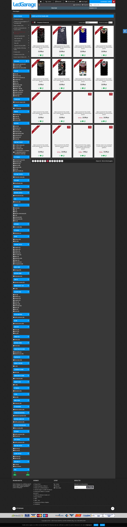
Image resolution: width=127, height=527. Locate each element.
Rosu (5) (16, 307)
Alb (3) (15, 74)
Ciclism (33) (17, 239)
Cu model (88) (17, 227)
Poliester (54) (17, 131)
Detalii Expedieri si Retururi (40, 486)
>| (62, 161)
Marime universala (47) (19, 213)
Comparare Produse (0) (43, 22)
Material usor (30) (18, 353)
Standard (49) (17, 189)
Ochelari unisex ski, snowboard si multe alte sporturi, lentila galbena (104, 146)
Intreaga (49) (17, 270)
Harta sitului (57, 488)
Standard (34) (17, 391)
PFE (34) (16, 372)
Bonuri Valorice (37, 497)
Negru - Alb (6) (17, 88)
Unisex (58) (16, 120)
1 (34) (15, 288)
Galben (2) (16, 251)
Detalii (96, 525)
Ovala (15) (16, 339)
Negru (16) (16, 304)
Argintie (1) (16, 79)
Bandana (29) (17, 161)
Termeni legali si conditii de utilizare (42, 489)
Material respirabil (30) (19, 415)
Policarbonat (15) (18, 195)
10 (57, 161)
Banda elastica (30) (18, 409)
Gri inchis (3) (17, 254)
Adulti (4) (16, 208)
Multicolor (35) (17, 258)
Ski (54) (15, 241)
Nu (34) (15, 397)
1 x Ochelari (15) (18, 148)
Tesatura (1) (17, 137)
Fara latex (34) (17, 360)
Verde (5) (16, 311)
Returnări (57, 486)
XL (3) (15, 220)
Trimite (89, 487)
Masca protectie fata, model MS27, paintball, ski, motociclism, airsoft (104, 47)
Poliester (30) (17, 403)
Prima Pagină (16, 11)
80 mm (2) (16, 450)
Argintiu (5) (16, 249)
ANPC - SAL (36, 500)
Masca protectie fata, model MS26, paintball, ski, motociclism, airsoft (83, 47)
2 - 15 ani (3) (17, 108)
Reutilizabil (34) (17, 183)
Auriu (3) (16, 302)
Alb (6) (15, 294)
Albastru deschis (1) (19, 77)
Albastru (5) (17, 75)
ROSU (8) (16, 95)
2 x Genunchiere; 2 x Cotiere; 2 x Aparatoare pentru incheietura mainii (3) (21, 152)
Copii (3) (16, 116)
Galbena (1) (16, 253)
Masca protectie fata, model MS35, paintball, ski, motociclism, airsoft (104, 80)
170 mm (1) (16, 456)
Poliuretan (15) (17, 276)
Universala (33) (17, 219)
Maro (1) (16, 256)
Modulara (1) (17, 233)
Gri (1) (15, 81)
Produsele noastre (18, 19)
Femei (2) (16, 118)
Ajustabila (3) (17, 352)
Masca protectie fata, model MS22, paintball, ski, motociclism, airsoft (40, 47)
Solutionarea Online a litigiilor (41, 502)
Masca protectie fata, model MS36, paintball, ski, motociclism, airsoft (40, 113)
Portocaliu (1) (17, 94)
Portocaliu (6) (17, 305)
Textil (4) (16, 139)
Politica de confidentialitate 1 (41, 488)
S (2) (15, 215)
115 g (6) (16, 329)
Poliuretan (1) (17, 135)
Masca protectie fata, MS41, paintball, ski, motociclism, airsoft (62, 146)
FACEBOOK (36, 504)
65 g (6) (15, 333)
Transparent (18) (18, 263)
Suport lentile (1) (18, 170)
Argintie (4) (16, 247)
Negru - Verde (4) (18, 90)
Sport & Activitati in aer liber (26, 11)
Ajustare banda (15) (19, 282)
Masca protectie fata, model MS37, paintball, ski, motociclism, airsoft (62, 113)
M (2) (15, 211)
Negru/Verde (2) (18, 92)
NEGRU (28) (17, 86)
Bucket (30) (16, 201)
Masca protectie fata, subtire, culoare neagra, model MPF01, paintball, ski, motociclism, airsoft (83, 147)
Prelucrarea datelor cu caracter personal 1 (41, 492)
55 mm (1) (16, 448)
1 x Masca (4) (17, 147)
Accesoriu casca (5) (19, 160)
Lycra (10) (16, 129)
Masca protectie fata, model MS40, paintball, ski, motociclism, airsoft (40, 146)
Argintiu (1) (16, 300)
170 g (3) (16, 331)
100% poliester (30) (18, 317)
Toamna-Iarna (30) (18, 323)
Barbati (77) (17, 114)
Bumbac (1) (16, 128)
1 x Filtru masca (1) (18, 145)
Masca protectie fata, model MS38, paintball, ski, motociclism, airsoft (83, 113)
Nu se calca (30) (18, 428)
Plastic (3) (16, 436)
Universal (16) (17, 217)
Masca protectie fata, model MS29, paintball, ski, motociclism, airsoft (40, 80)
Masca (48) (16, 165)
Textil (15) (16, 345)
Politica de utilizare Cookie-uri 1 (41, 495)
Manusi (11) (17, 163)
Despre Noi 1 (37, 484)
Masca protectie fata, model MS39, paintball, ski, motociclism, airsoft (104, 113)
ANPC (35, 498)
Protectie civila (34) (18, 177)
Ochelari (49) (17, 167)
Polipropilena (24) (18, 133)
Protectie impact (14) (19, 102)
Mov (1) (15, 83)
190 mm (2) (16, 458)
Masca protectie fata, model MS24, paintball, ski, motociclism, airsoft (61, 47)
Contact (56, 484)
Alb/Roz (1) (16, 296)
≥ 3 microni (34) (17, 378)
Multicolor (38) (17, 84)
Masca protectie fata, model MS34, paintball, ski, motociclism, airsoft (83, 80)
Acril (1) (16, 126)
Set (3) (15, 169)
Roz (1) (15, 309)
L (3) (15, 210)
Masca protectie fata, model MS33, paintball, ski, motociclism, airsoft (61, 80)
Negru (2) (16, 260)
